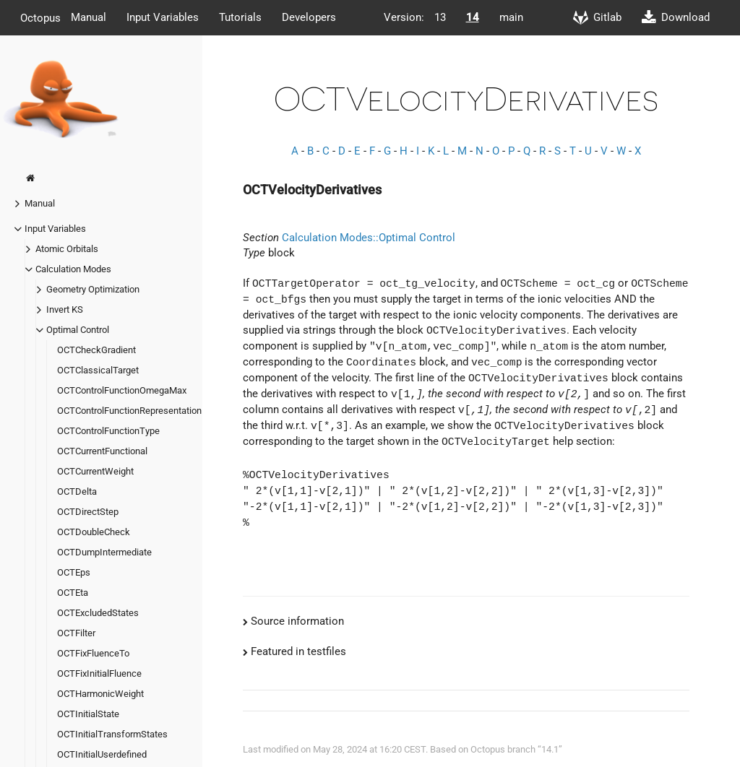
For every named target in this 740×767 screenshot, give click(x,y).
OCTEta (72, 592)
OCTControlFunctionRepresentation (129, 410)
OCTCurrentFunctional (102, 451)
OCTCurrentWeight (95, 471)
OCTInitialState (88, 713)
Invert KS (64, 309)
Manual (88, 17)
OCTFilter (76, 633)
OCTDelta (77, 491)
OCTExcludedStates (98, 612)
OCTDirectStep (88, 511)
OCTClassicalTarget (98, 370)
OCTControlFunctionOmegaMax (121, 390)
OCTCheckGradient (96, 349)
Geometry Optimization (92, 289)
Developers (309, 17)
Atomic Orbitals (66, 248)
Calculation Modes (73, 269)
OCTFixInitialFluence (99, 673)
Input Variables (162, 17)
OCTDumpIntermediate (104, 552)
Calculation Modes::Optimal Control (368, 237)
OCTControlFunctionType (108, 430)
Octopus (40, 17)
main (511, 17)
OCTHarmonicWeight (100, 693)
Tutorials (240, 17)
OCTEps (73, 572)
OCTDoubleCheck (93, 531)
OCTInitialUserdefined (102, 754)
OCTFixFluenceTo (93, 653)
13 (440, 17)
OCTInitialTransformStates (112, 734)
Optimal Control (77, 329)
